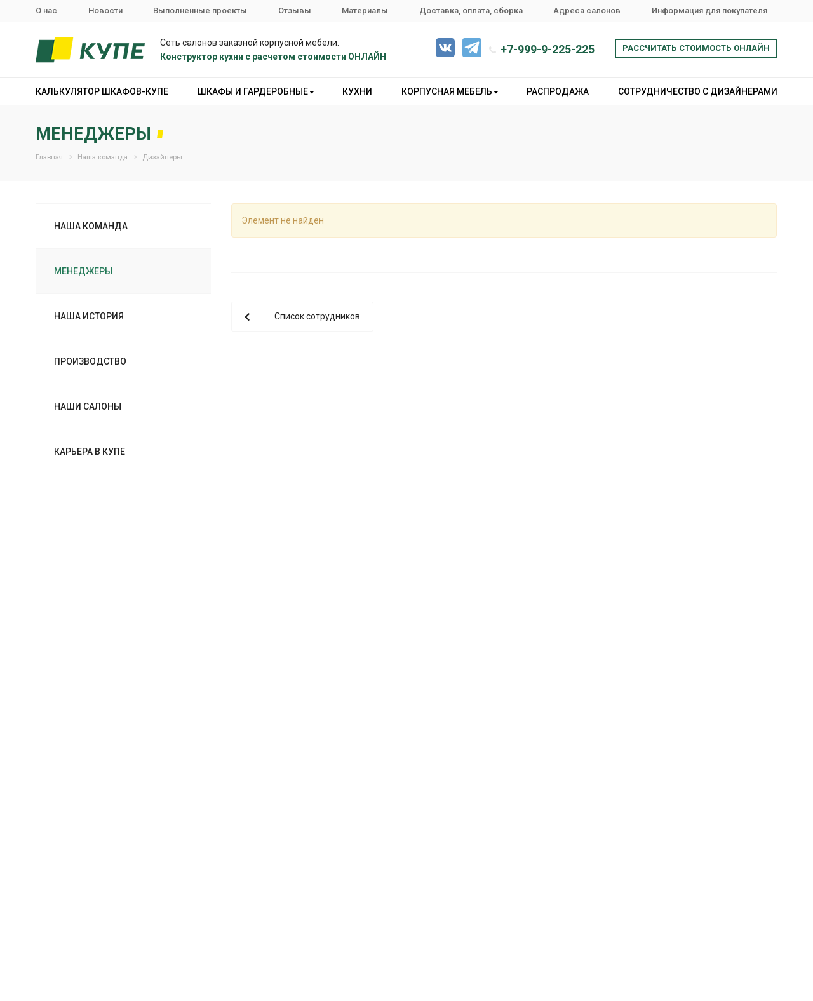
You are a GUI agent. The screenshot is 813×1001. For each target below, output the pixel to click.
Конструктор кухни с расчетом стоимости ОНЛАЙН (273, 56)
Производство (90, 361)
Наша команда (91, 226)
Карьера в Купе (89, 452)
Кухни (357, 91)
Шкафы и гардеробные (256, 91)
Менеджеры (83, 271)
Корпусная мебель (449, 91)
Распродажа (558, 91)
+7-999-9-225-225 (548, 49)
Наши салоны (87, 406)
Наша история (89, 316)
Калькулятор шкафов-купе (102, 91)
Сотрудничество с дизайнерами (697, 91)
